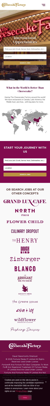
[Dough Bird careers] (25, 250)
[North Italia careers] (25, 212)
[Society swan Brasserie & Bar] (25, 290)
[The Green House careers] (25, 301)
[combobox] (25, 49)
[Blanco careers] (25, 268)
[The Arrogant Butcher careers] (25, 278)
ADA (31, 384)
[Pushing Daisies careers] (25, 329)
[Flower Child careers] (25, 221)
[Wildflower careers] (25, 320)
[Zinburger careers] (25, 259)
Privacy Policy (22, 384)
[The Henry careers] (25, 240)
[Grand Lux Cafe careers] (25, 203)
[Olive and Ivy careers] (25, 311)
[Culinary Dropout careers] (25, 231)
